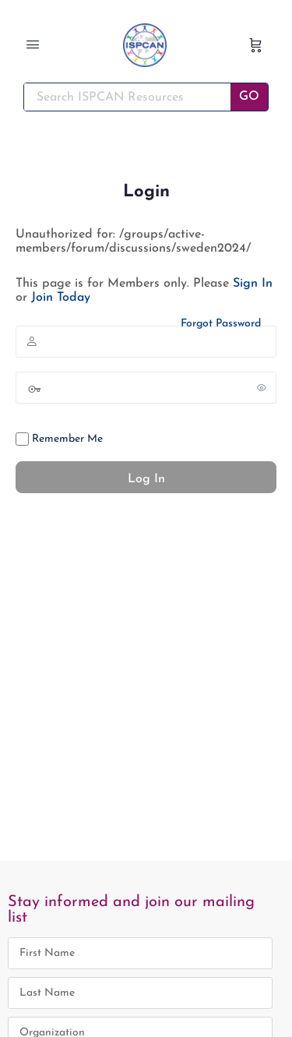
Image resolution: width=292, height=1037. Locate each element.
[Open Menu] (32, 46)
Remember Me (59, 439)
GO (249, 96)
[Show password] (261, 387)
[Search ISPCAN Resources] (127, 97)
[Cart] (256, 45)
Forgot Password (221, 324)
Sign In (253, 283)
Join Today (60, 297)
